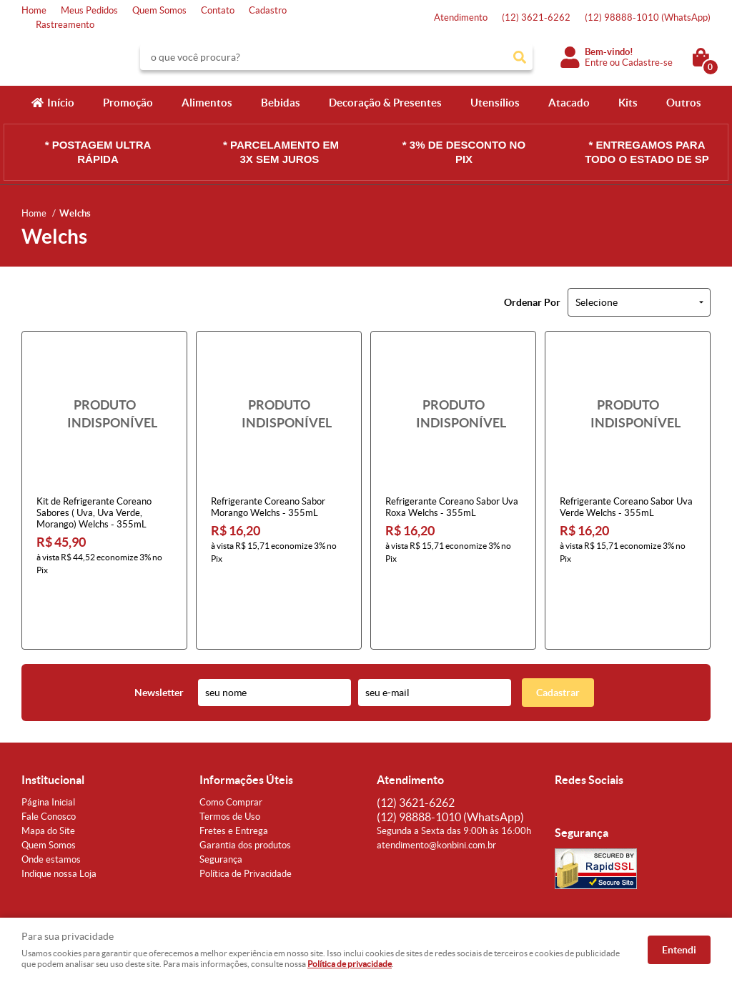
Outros (683, 102)
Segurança (220, 801)
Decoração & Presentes (385, 102)
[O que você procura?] (520, 57)
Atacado (569, 102)
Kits (628, 102)
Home (33, 10)
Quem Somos (159, 10)
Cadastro (268, 10)
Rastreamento (65, 24)
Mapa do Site (48, 773)
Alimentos (207, 102)
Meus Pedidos (89, 10)
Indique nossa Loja (59, 815)
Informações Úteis (246, 721)
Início (60, 102)
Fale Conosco (48, 758)
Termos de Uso (229, 758)
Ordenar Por (532, 302)
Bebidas (280, 102)
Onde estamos (51, 801)
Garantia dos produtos (245, 787)
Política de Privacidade (245, 815)
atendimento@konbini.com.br (436, 787)
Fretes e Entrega (233, 773)
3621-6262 (536, 17)
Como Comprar (230, 744)
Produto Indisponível (104, 414)
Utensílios (495, 102)
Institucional (52, 721)
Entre (596, 62)
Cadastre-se (647, 62)
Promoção (128, 102)
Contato (217, 10)
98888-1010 (648, 17)
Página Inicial (48, 744)
